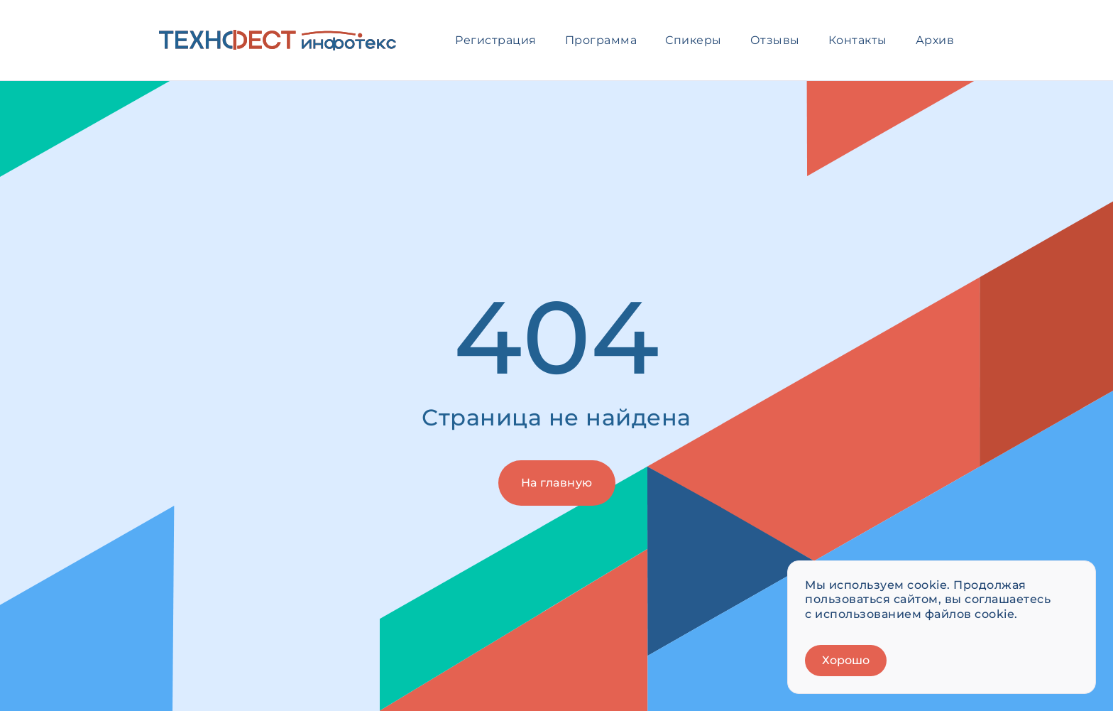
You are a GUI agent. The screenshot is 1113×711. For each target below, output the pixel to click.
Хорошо (846, 660)
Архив (935, 40)
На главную (557, 482)
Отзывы (775, 40)
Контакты (857, 40)
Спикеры (693, 40)
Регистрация (496, 40)
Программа (601, 40)
